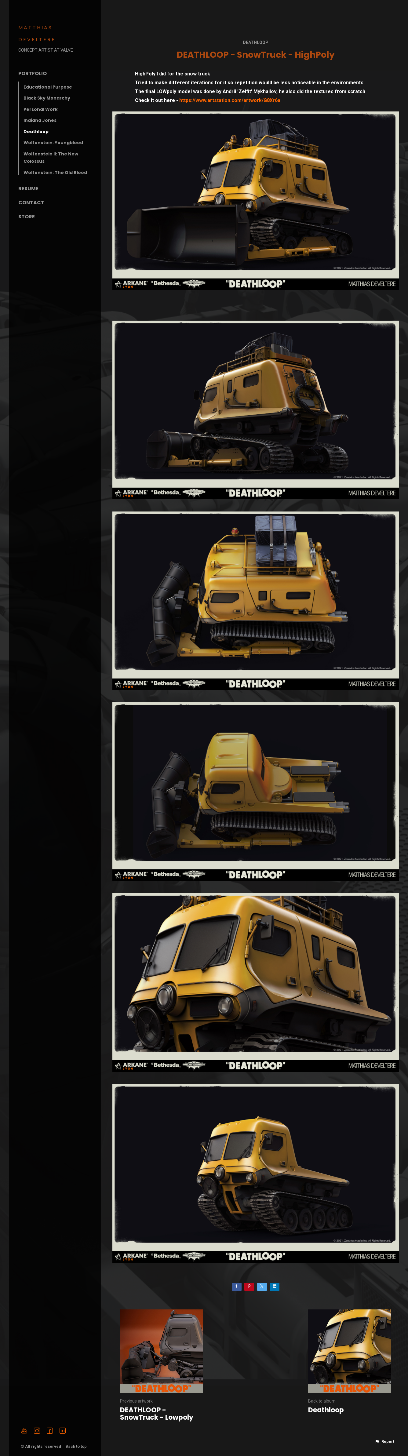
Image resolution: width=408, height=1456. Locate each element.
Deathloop (36, 132)
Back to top (76, 1446)
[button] (384, 1441)
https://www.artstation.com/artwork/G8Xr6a (229, 100)
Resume (28, 188)
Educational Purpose (48, 87)
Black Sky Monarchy (47, 98)
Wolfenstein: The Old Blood (55, 172)
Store (26, 216)
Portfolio (32, 73)
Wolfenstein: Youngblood (53, 143)
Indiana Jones (40, 120)
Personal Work (41, 109)
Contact (31, 202)
